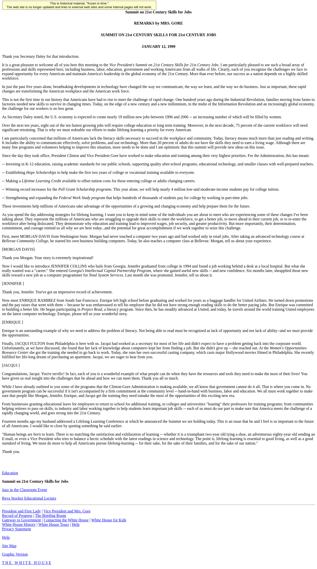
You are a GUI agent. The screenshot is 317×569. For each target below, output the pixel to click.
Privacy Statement (16, 529)
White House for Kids (108, 520)
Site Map (9, 546)
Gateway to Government (21, 520)
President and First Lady (21, 511)
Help (75, 524)
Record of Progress (17, 515)
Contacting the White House (66, 520)
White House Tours (53, 524)
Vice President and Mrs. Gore (67, 511)
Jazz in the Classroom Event (24, 490)
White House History (19, 524)
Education (10, 473)
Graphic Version (15, 554)
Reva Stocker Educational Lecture (29, 498)
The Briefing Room (50, 515)
